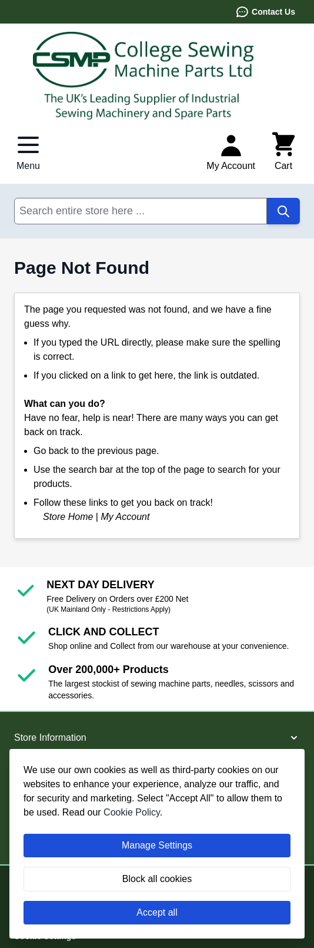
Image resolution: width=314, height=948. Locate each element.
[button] (157, 737)
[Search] (283, 211)
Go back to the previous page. (96, 451)
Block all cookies (157, 879)
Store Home (68, 517)
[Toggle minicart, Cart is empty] (283, 151)
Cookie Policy (131, 812)
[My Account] (231, 151)
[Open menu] (28, 152)
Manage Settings (157, 845)
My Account (125, 517)
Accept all (156, 912)
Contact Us (265, 12)
